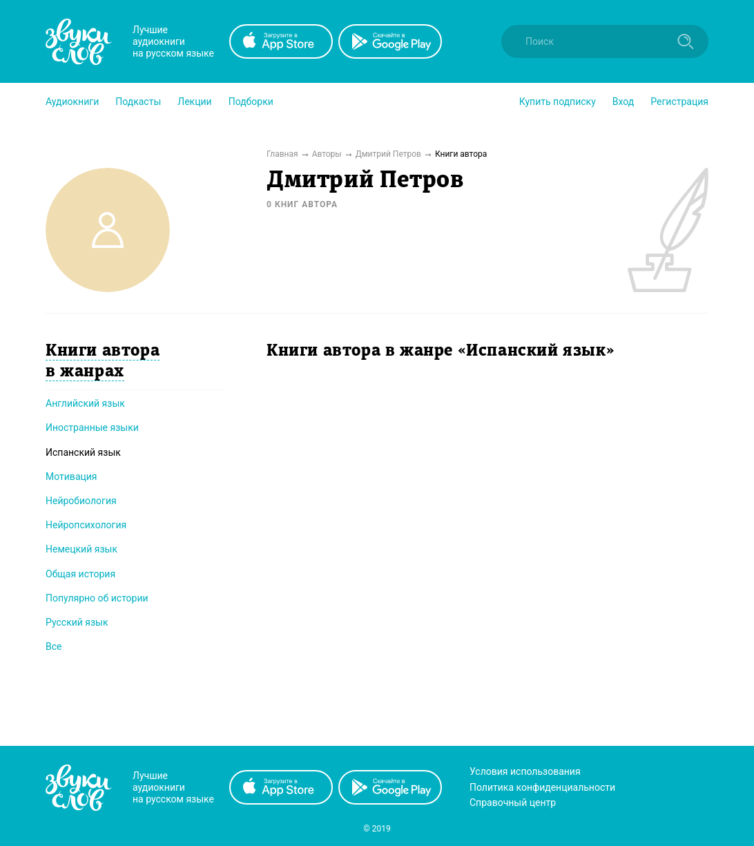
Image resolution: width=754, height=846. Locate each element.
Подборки (251, 101)
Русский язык (77, 622)
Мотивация (71, 476)
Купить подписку (557, 101)
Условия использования (525, 771)
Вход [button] (623, 101)
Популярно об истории (97, 598)
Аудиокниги (72, 101)
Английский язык (85, 403)
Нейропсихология (86, 524)
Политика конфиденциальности (542, 787)
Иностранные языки (92, 427)
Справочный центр (513, 802)
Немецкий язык (81, 549)
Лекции (194, 101)
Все (53, 646)
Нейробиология (81, 500)
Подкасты (138, 101)
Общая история (80, 573)
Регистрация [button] (679, 101)
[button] (72, 101)
